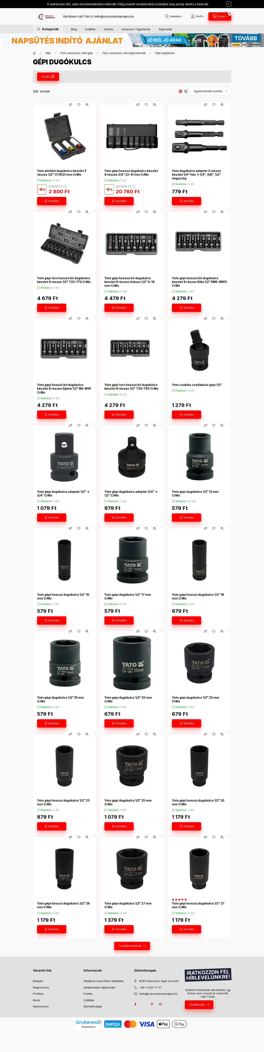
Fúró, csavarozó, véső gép (76, 53)
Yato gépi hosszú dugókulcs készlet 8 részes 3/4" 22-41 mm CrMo (131, 172)
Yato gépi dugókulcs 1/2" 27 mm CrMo (128, 905)
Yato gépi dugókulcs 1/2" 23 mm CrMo (195, 699)
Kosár (36, 1000)
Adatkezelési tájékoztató (99, 987)
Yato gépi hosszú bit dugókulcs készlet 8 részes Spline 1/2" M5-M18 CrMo (64, 388)
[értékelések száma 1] (180, 899)
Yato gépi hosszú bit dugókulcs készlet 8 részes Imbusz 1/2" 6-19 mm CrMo (129, 281)
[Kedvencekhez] (79, 104)
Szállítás (90, 29)
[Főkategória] (34, 53)
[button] (48, 29)
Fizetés (108, 29)
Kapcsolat (165, 29)
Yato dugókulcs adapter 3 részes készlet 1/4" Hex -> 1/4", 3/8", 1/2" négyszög (196, 174)
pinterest (152, 1004)
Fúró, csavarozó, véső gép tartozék (124, 53)
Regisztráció (41, 987)
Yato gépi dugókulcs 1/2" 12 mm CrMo (195, 493)
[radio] (186, 91)
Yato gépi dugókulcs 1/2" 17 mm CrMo (127, 596)
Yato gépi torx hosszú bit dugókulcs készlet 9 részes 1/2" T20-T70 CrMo (64, 280)
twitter (144, 1004)
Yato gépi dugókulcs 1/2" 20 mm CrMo (128, 699)
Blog (74, 29)
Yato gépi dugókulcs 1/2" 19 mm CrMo (60, 699)
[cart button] (219, 16)
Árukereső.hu (88, 1027)
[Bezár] (228, 4)
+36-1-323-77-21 (150, 987)
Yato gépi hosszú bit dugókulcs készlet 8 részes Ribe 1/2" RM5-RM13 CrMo (199, 281)
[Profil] (197, 16)
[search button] (173, 16)
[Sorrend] (210, 91)
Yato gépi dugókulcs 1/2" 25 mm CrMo (128, 802)
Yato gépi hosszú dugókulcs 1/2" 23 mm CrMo (63, 802)
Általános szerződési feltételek (104, 981)
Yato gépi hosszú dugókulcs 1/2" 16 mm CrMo (63, 596)
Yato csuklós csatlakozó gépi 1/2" (197, 385)
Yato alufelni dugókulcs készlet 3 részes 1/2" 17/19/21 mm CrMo (61, 172)
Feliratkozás (197, 1004)
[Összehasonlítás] (70, 104)
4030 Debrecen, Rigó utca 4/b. (159, 981)
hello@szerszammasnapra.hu (114, 16)
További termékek (130, 945)
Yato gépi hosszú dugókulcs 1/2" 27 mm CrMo (198, 905)
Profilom (38, 993)
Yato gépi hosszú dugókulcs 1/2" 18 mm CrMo (198, 596)
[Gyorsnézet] (87, 104)
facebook (135, 1004)
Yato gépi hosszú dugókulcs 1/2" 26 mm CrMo (63, 905)
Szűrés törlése (209, 76)
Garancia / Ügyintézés (136, 29)
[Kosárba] (51, 201)
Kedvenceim (41, 1006)
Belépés (38, 981)
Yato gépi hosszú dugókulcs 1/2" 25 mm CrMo (198, 802)
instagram (160, 1004)
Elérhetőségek (93, 1006)
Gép (48, 53)
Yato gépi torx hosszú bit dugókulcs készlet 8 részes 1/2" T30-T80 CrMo (131, 386)
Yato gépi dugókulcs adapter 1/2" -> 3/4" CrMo (63, 493)
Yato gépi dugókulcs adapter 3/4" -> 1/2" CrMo (131, 493)
